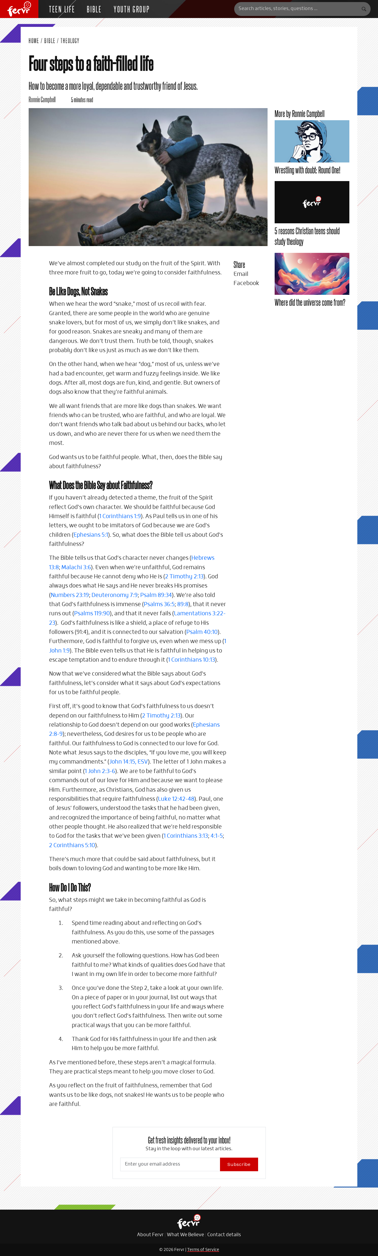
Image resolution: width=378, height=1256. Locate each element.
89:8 (182, 604)
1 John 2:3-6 (100, 771)
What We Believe (185, 1235)
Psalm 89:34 (156, 595)
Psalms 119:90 (92, 613)
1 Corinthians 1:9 (120, 516)
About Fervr (150, 1235)
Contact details (224, 1235)
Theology (70, 40)
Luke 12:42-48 (176, 799)
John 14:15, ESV (128, 762)
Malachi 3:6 (76, 567)
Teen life (62, 9)
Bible (94, 9)
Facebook (246, 283)
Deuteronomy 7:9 (115, 595)
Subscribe (238, 1164)
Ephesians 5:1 (91, 535)
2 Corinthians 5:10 (72, 845)
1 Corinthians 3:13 (186, 836)
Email (241, 274)
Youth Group (132, 9)
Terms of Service (203, 1250)
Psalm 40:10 (202, 632)
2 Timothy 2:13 (184, 577)
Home (34, 40)
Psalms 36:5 (159, 604)
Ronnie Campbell (42, 99)
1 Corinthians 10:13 (191, 660)
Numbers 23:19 (70, 595)
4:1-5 (217, 836)
